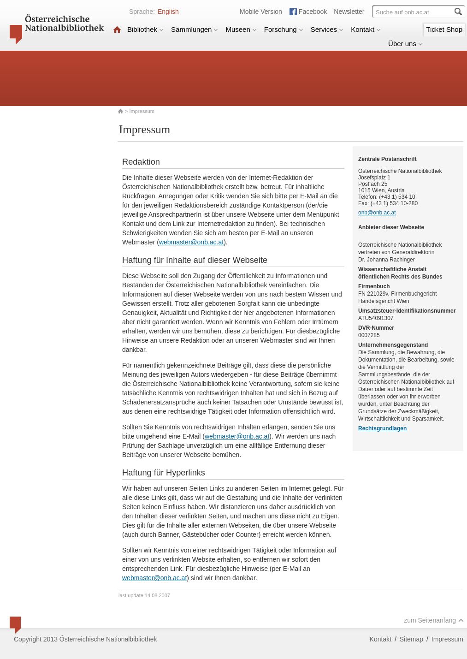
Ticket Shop (444, 29)
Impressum (447, 639)
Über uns (405, 43)
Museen (240, 29)
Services (327, 29)
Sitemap (411, 639)
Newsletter (349, 11)
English (168, 11)
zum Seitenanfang (434, 620)
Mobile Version (261, 11)
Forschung (283, 29)
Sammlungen (194, 29)
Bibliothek (145, 29)
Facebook (313, 11)
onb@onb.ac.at (377, 212)
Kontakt (366, 29)
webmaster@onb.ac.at (191, 242)
